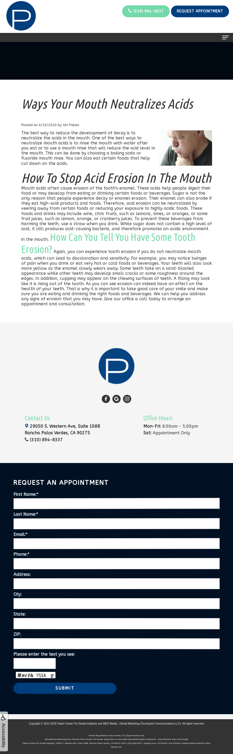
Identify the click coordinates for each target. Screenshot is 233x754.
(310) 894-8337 (146, 11)
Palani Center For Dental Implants (77, 723)
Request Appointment (200, 11)
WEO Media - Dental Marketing (121, 723)
